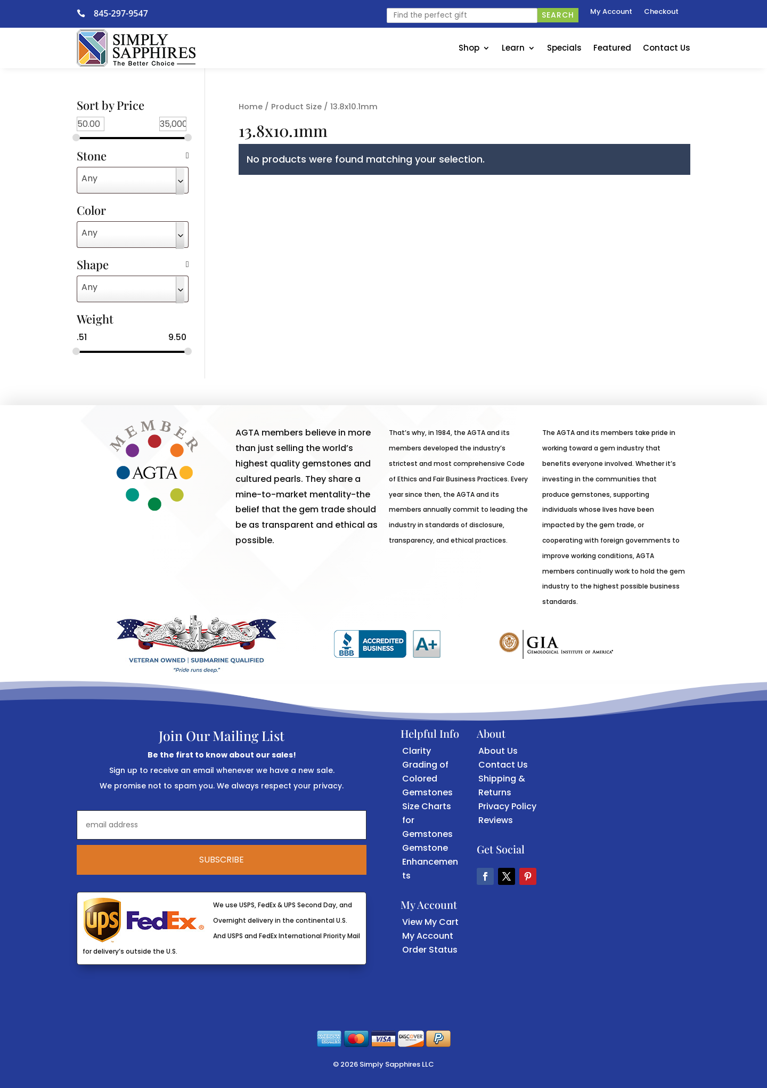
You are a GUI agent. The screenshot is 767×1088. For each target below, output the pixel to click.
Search (558, 15)
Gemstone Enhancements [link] (430, 862)
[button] (485, 876)
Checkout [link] (661, 12)
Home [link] (251, 106)
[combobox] (133, 180)
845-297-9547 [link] (121, 13)
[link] (85, 13)
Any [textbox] (89, 178)
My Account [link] (611, 12)
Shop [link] (469, 47)
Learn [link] (513, 47)
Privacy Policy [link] (507, 806)
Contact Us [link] (666, 47)
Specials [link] (564, 47)
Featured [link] (612, 47)
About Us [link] (498, 751)
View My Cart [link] (430, 922)
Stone (133, 157)
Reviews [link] (495, 820)
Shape (133, 265)
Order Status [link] (430, 950)
